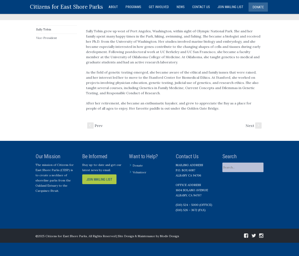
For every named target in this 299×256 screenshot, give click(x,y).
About (113, 7)
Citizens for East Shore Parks (66, 6)
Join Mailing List (230, 7)
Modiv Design (169, 236)
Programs (133, 7)
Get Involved (159, 7)
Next (254, 125)
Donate (258, 7)
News (180, 7)
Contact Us (201, 7)
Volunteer (139, 172)
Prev (95, 125)
